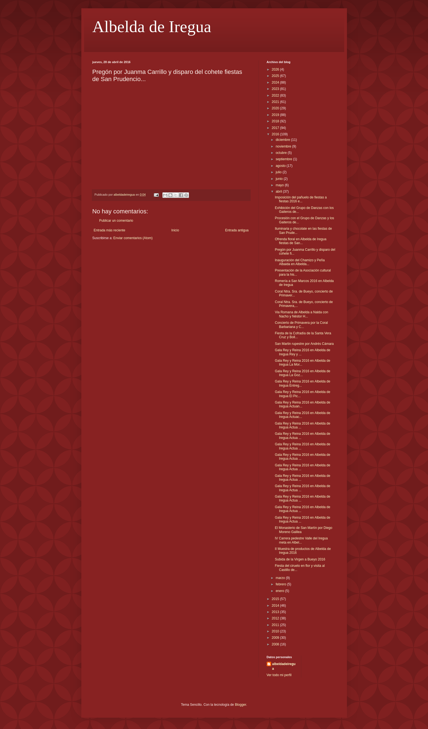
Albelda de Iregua (151, 26)
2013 (276, 612)
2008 (276, 644)
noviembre (284, 146)
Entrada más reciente (109, 230)
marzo (281, 578)
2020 (276, 108)
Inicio (175, 230)
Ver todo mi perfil (279, 675)
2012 (276, 618)
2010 (276, 631)
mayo (280, 185)
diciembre (283, 140)
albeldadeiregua (284, 666)
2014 (276, 606)
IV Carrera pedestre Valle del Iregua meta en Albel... (301, 540)
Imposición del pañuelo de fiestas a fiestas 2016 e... (300, 199)
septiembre (284, 159)
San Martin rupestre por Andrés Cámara (304, 344)
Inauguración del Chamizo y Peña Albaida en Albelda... (300, 262)
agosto (281, 166)
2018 (276, 121)
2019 (276, 115)
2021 (276, 102)
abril (279, 191)
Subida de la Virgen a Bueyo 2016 (300, 559)
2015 (276, 599)
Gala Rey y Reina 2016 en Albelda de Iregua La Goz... (302, 373)
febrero (281, 584)
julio (279, 172)
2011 (276, 625)
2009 (276, 638)
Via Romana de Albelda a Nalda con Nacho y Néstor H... (301, 314)
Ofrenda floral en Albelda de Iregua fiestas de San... (300, 241)
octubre (281, 153)
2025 (276, 76)
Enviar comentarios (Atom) (133, 238)
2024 (276, 82)
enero (280, 591)
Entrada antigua (237, 230)
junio (280, 179)
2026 (276, 69)
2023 (276, 89)
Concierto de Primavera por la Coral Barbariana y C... (301, 325)
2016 (276, 134)
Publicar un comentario (116, 221)
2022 (276, 95)
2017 (276, 128)
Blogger (240, 705)
